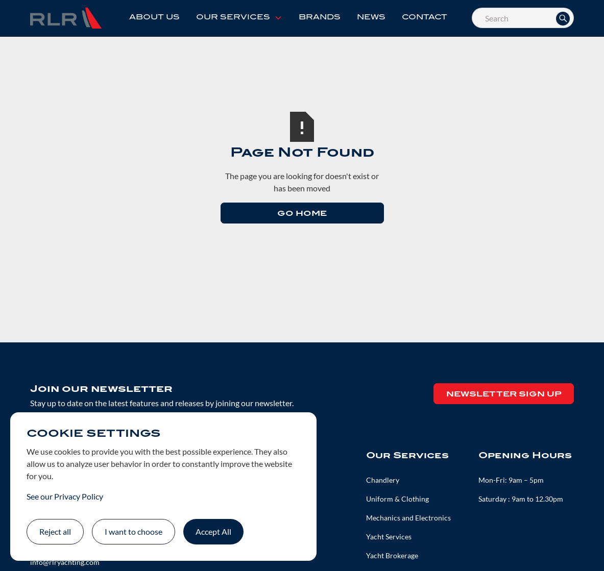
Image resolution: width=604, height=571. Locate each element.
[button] (239, 18)
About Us (154, 17)
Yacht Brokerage (392, 555)
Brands (320, 17)
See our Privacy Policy (65, 496)
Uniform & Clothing (397, 498)
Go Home (302, 214)
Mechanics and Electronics (408, 517)
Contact (424, 17)
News (371, 17)
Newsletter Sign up (503, 394)
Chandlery (382, 480)
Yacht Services (389, 536)
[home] (66, 18)
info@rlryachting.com (65, 562)
